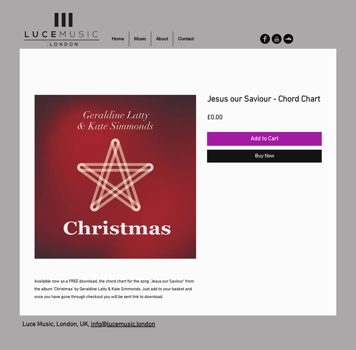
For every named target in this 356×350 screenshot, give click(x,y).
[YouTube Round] (277, 39)
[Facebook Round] (265, 39)
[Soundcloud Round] (288, 39)
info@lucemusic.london (123, 324)
